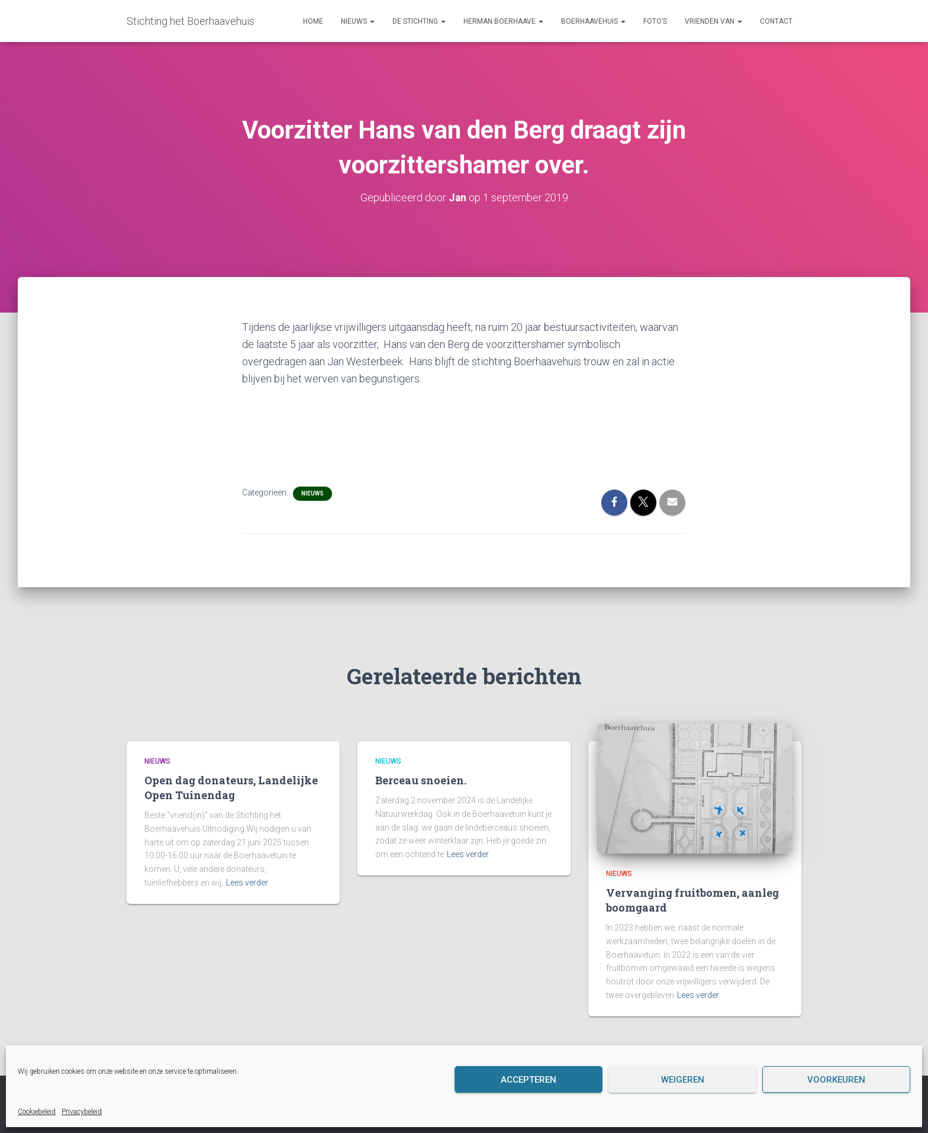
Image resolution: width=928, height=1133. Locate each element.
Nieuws (358, 21)
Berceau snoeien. (420, 780)
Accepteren (528, 1079)
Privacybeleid (82, 1112)
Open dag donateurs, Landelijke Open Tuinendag (231, 787)
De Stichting (419, 21)
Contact (776, 21)
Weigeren (682, 1079)
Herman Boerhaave (503, 21)
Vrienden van (713, 21)
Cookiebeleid (37, 1112)
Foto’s (655, 21)
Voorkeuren (836, 1079)
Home (313, 21)
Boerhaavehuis (593, 21)
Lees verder (247, 882)
